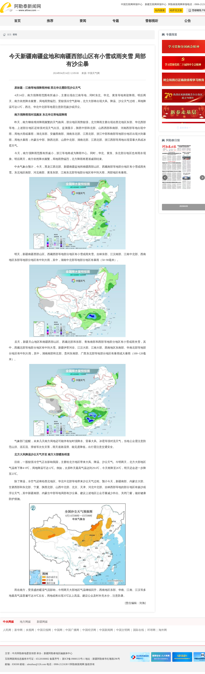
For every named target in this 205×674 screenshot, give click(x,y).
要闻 (83, 21)
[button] (165, 178)
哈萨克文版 (176, 10)
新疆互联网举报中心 (155, 4)
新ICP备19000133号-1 (73, 659)
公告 (187, 21)
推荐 (50, 21)
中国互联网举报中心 (132, 4)
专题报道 (171, 34)
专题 (115, 21)
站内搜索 (160, 10)
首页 (17, 21)
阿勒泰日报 (173, 140)
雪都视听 (151, 21)
